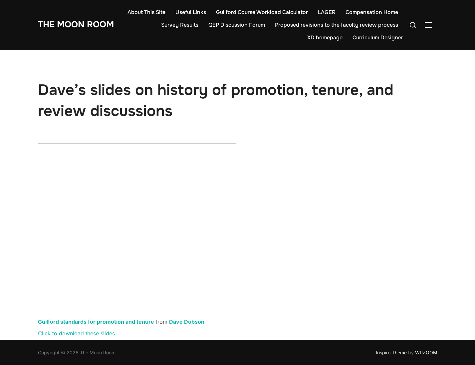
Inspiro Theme (391, 352)
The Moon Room (76, 24)
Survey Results (179, 24)
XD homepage (325, 37)
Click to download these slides (76, 333)
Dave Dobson (186, 321)
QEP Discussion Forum (236, 24)
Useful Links (190, 12)
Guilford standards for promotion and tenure (96, 321)
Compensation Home (372, 12)
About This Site (146, 12)
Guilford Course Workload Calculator (262, 12)
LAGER (327, 12)
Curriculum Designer (378, 37)
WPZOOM (426, 352)
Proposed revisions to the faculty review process (336, 24)
